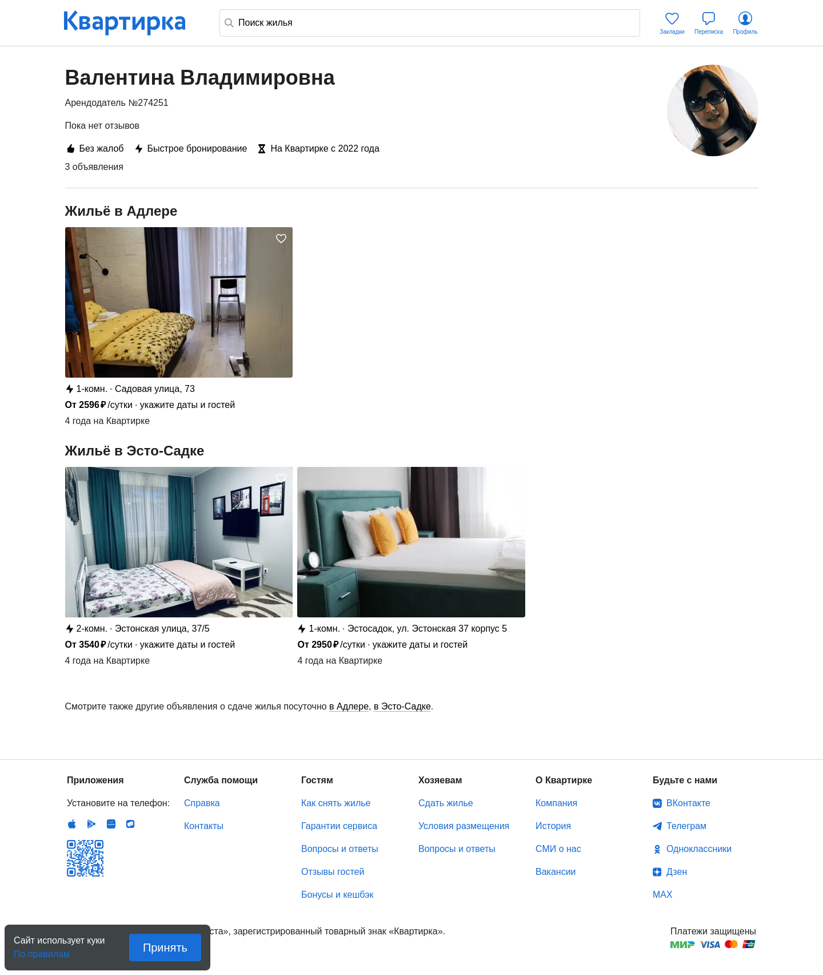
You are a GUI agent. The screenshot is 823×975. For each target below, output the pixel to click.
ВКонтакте (688, 803)
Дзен (676, 872)
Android (91, 824)
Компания (556, 803)
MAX (663, 894)
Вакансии (556, 872)
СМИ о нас (558, 849)
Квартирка (132, 22)
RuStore (130, 824)
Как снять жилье (335, 803)
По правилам (42, 950)
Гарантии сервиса (339, 826)
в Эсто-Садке (402, 706)
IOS (72, 824)
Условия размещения (463, 826)
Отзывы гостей (332, 872)
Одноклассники (699, 849)
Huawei (111, 824)
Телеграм (686, 826)
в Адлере (349, 706)
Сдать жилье (445, 803)
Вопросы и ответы (339, 849)
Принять (165, 947)
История (553, 826)
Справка (202, 803)
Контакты (203, 826)
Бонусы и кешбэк (337, 894)
